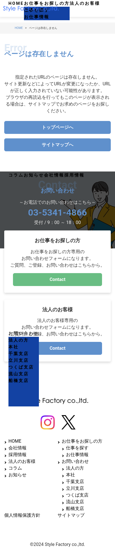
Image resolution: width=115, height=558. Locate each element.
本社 (13, 346)
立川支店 (18, 360)
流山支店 (18, 373)
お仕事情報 (36, 16)
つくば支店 (21, 367)
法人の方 (18, 340)
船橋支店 (18, 380)
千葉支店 (18, 353)
